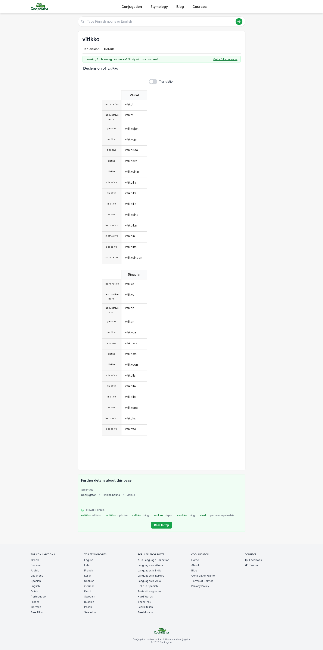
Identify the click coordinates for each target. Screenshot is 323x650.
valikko (140, 515)
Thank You (144, 601)
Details (109, 49)
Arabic (35, 570)
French (35, 601)
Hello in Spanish (148, 586)
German (36, 607)
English (35, 586)
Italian (87, 575)
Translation (166, 81)
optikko (117, 515)
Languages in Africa (150, 565)
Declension (91, 49)
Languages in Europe (151, 575)
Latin (87, 565)
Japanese (37, 575)
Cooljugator (88, 495)
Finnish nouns (111, 495)
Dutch (34, 591)
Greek (35, 560)
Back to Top (161, 525)
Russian (36, 565)
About (195, 565)
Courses (199, 6)
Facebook (253, 560)
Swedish (89, 596)
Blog (180, 6)
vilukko (216, 515)
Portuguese (38, 596)
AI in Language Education (153, 560)
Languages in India (149, 570)
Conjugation (131, 6)
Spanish (36, 581)
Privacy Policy (200, 586)
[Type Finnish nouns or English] (161, 21)
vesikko (186, 515)
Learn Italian (145, 607)
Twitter (251, 565)
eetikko (91, 515)
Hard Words (145, 596)
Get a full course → (225, 59)
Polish (88, 607)
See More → (145, 612)
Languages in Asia (149, 581)
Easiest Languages (150, 591)
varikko (163, 515)
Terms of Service (202, 581)
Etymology (159, 6)
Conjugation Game (203, 575)
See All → (37, 612)
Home (195, 560)
